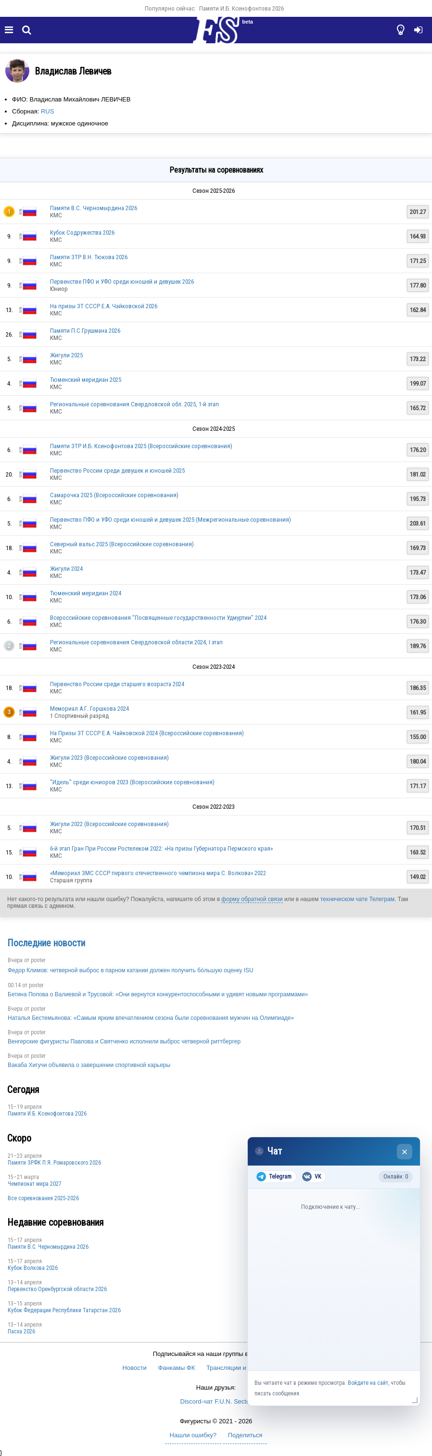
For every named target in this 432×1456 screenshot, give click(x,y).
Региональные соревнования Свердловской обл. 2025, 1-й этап (134, 404)
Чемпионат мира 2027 (35, 1183)
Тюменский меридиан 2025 (85, 379)
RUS (47, 111)
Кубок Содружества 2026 (82, 232)
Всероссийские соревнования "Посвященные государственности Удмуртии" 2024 (158, 617)
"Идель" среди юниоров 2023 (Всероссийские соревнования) (132, 782)
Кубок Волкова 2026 (33, 1268)
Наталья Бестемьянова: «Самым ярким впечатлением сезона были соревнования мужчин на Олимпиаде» (151, 1018)
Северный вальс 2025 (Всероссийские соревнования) (122, 544)
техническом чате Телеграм (357, 899)
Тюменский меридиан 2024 (85, 593)
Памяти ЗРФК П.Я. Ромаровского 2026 (54, 1162)
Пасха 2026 (21, 1331)
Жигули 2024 (66, 568)
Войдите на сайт (368, 1383)
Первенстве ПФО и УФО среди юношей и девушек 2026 (122, 281)
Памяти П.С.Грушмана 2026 (85, 330)
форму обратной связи (251, 899)
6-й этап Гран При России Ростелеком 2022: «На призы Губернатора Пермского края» (161, 848)
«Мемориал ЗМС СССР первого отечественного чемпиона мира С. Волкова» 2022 (158, 873)
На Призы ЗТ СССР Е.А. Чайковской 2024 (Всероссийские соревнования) (147, 733)
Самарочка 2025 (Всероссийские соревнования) (114, 495)
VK (311, 1176)
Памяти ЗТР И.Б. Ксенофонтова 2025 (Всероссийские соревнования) (141, 446)
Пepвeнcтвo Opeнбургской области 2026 (57, 1289)
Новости (135, 1367)
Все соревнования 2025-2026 (43, 1198)
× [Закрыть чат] (405, 1152)
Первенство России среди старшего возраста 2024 (117, 684)
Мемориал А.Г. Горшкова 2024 (89, 708)
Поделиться (245, 1435)
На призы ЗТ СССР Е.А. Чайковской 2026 (103, 306)
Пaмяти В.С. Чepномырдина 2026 (93, 208)
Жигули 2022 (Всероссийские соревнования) (109, 824)
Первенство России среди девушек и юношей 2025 (117, 470)
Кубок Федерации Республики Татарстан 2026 (64, 1310)
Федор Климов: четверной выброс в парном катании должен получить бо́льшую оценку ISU (131, 970)
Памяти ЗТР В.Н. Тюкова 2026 (88, 257)
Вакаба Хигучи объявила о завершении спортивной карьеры (89, 1065)
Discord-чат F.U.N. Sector (216, 1401)
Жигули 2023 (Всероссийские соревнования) (109, 757)
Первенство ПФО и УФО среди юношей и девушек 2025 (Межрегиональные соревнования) (170, 519)
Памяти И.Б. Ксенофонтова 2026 (241, 8)
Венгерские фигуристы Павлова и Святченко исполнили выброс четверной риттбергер (124, 1041)
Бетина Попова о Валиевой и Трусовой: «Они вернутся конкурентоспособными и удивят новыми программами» (158, 994)
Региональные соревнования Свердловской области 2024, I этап (136, 642)
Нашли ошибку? (193, 1435)
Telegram (274, 1176)
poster (38, 960)
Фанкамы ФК (176, 1367)
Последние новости (46, 943)
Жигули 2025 (66, 355)
